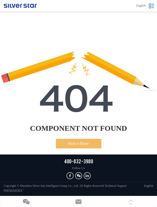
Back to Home (78, 143)
